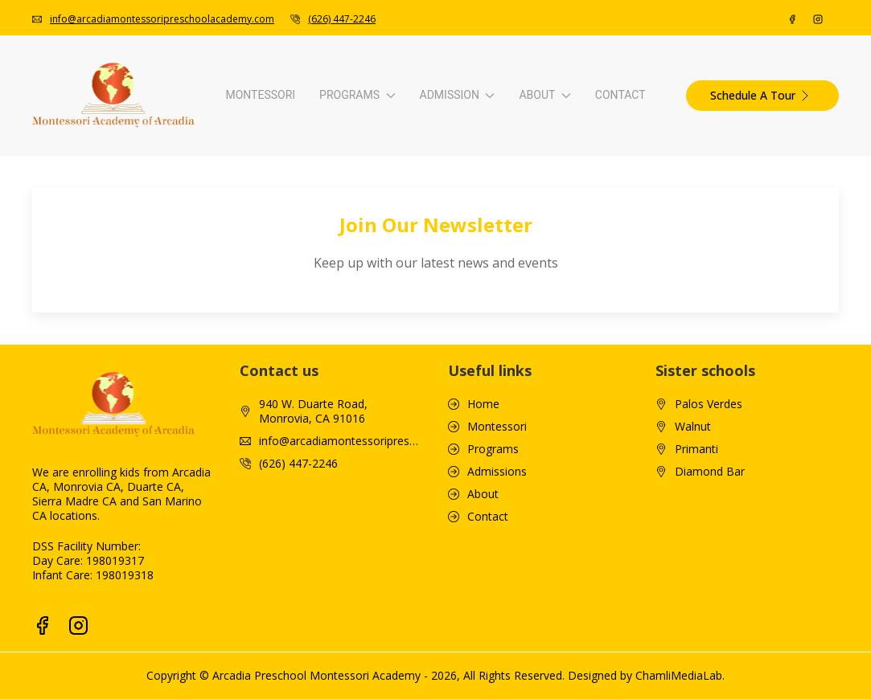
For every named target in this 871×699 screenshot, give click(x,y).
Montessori (61, 123)
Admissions (497, 582)
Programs (218, 123)
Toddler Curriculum (188, 213)
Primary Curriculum (188, 263)
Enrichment (168, 337)
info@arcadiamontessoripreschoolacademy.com (341, 552)
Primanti (696, 560)
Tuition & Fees (402, 213)
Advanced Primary (186, 288)
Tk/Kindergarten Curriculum (210, 313)
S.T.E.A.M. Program (188, 362)
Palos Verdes (708, 515)
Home (483, 515)
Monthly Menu (627, 313)
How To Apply (401, 188)
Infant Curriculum (183, 188)
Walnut (693, 537)
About (669, 123)
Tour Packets (624, 337)
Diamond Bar (710, 582)
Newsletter (618, 288)
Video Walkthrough (639, 213)
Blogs (604, 238)
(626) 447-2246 (298, 574)
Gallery (607, 263)
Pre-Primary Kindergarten (205, 238)
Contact (820, 123)
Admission (444, 123)
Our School (618, 188)
